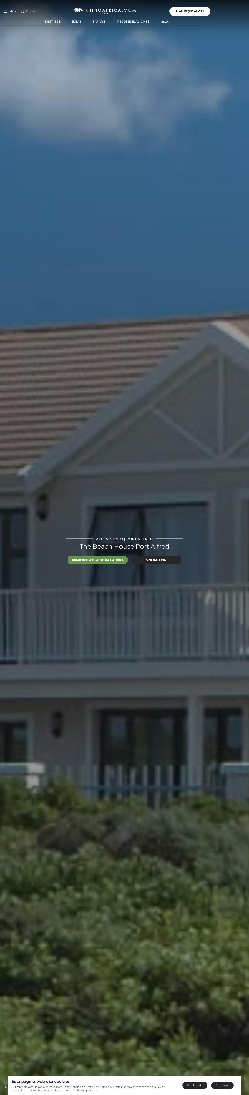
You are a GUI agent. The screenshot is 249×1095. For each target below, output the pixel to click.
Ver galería (156, 559)
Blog (182, 22)
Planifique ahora (224, 11)
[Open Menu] (10, 11)
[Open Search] (28, 11)
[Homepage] (6, 1086)
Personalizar (222, 1085)
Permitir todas (195, 1085)
